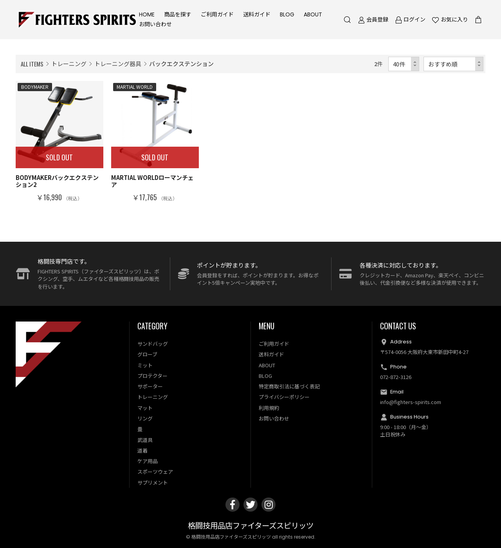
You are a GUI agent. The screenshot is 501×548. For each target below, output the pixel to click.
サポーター (150, 386)
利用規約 (269, 407)
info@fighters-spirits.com (410, 402)
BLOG (287, 14)
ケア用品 (147, 461)
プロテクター (152, 375)
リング (145, 418)
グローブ (147, 354)
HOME (147, 14)
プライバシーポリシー (284, 397)
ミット (145, 365)
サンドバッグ (152, 343)
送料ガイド (256, 14)
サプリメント (152, 482)
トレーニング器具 (117, 63)
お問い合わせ (155, 24)
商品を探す (177, 14)
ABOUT (313, 14)
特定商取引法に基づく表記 (289, 386)
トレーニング (69, 63)
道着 (142, 450)
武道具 (145, 440)
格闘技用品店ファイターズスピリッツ (251, 526)
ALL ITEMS (32, 63)
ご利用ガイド (217, 14)
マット (145, 407)
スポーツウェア (155, 471)
